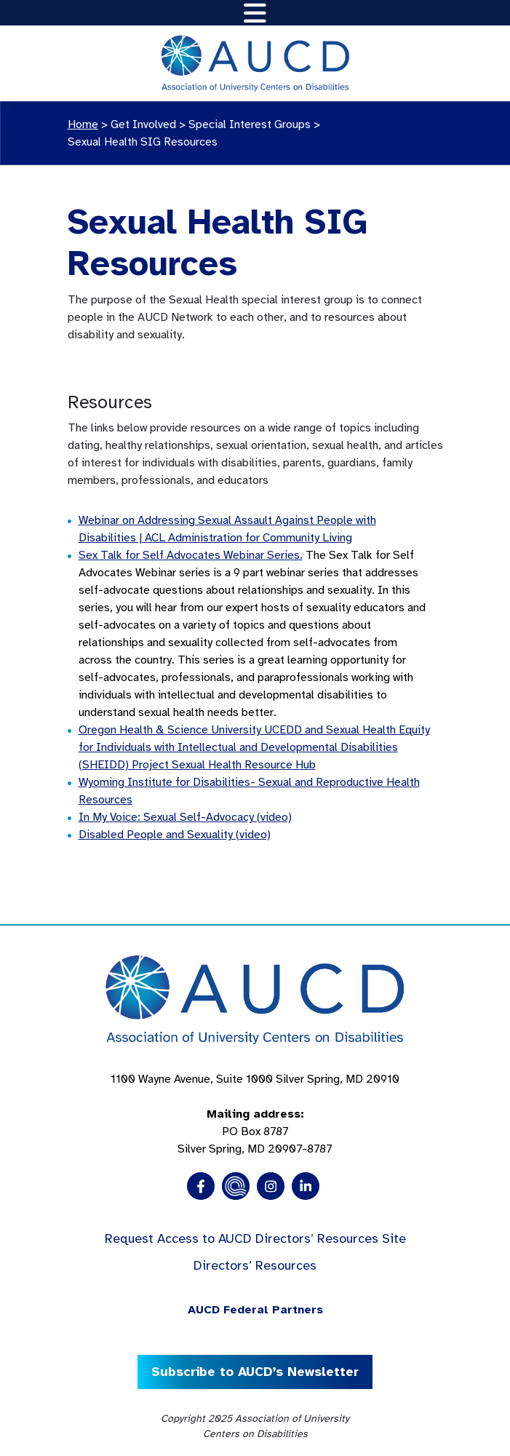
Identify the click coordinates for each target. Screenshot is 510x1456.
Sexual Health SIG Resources (143, 142)
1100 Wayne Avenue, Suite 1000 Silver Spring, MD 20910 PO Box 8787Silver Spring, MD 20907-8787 (255, 1114)
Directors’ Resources (255, 1265)
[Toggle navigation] (255, 12)
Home (83, 124)
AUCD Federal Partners (255, 1309)
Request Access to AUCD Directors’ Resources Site (255, 1238)
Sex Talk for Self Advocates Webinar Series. (191, 555)
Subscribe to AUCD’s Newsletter (255, 1372)
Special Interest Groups (249, 124)
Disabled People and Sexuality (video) (175, 834)
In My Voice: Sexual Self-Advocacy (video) (185, 817)
